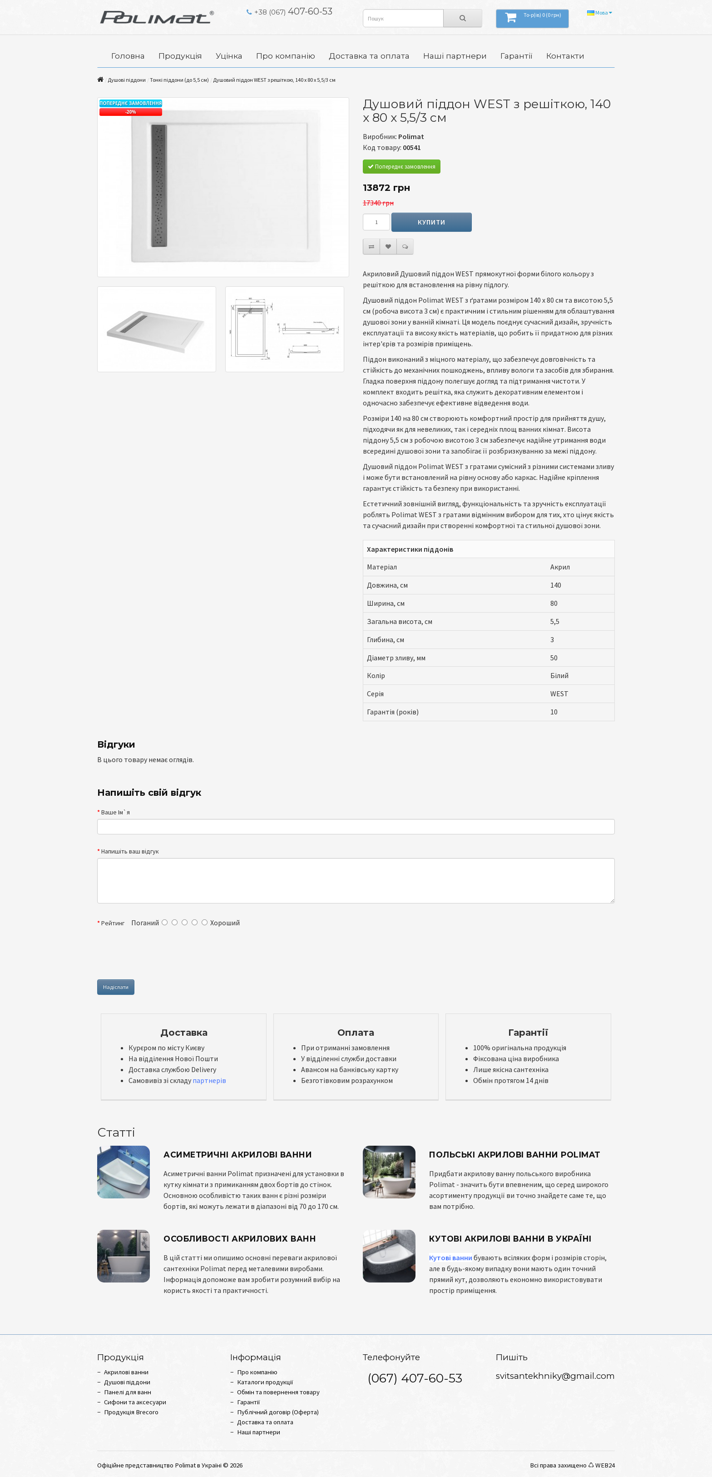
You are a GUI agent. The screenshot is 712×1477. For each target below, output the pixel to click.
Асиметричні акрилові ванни (237, 1154)
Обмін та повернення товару (278, 1392)
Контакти (565, 55)
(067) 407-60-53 (414, 1378)
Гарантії (516, 55)
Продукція (180, 55)
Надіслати (116, 986)
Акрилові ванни (126, 1372)
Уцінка (229, 55)
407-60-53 (289, 11)
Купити (431, 222)
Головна (128, 55)
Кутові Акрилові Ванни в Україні (510, 1238)
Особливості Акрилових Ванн (239, 1238)
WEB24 (605, 1465)
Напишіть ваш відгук (130, 851)
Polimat (411, 136)
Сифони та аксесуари (135, 1402)
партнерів (209, 1080)
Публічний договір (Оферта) (278, 1412)
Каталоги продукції (265, 1382)
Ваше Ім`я (115, 812)
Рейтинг (112, 923)
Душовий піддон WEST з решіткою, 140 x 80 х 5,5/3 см (274, 79)
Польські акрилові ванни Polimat (515, 1154)
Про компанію (285, 55)
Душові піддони (127, 79)
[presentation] (255, 954)
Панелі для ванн (127, 1392)
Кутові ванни (450, 1257)
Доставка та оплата (369, 55)
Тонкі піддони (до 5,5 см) (179, 79)
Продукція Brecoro (131, 1412)
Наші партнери (455, 55)
